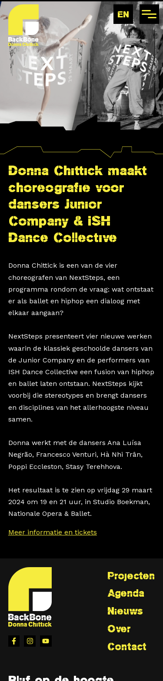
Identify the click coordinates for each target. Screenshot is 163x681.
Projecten (131, 575)
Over (119, 628)
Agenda (125, 593)
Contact (126, 646)
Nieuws (125, 611)
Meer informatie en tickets (52, 532)
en (123, 14)
